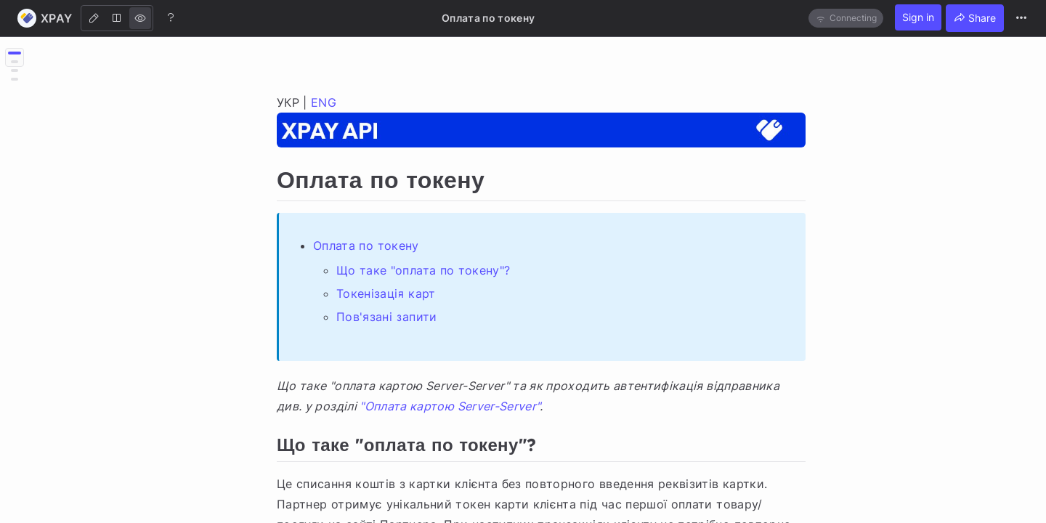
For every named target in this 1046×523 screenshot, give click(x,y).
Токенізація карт (386, 293)
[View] (140, 18)
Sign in (918, 17)
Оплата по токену (366, 245)
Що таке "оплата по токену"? (423, 270)
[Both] (117, 18)
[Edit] (94, 18)
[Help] (171, 17)
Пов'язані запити (386, 316)
